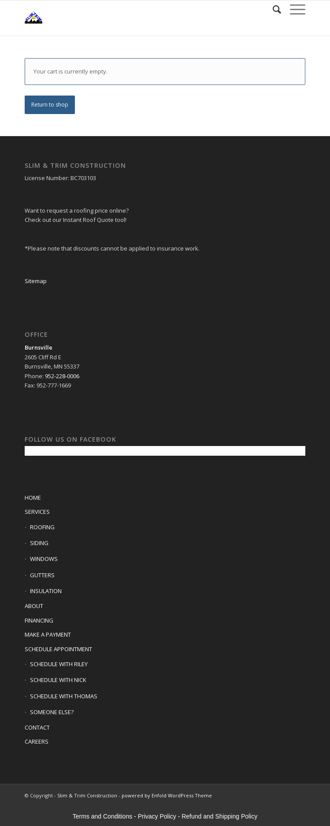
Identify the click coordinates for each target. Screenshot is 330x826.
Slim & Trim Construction (87, 795)
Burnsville (38, 347)
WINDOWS (44, 559)
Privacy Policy (157, 816)
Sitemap (36, 281)
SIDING (39, 543)
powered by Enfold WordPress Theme (167, 795)
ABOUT (34, 606)
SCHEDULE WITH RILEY (59, 664)
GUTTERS (42, 575)
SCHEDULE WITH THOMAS (63, 696)
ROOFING (42, 527)
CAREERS (36, 741)
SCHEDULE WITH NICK (58, 680)
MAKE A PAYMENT (48, 634)
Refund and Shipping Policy (219, 816)
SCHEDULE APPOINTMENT (58, 649)
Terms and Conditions (102, 816)
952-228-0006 (62, 376)
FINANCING (39, 620)
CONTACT (37, 727)
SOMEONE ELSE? (52, 712)
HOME (33, 498)
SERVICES (37, 512)
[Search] (272, 9)
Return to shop (49, 104)
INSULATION (46, 591)
